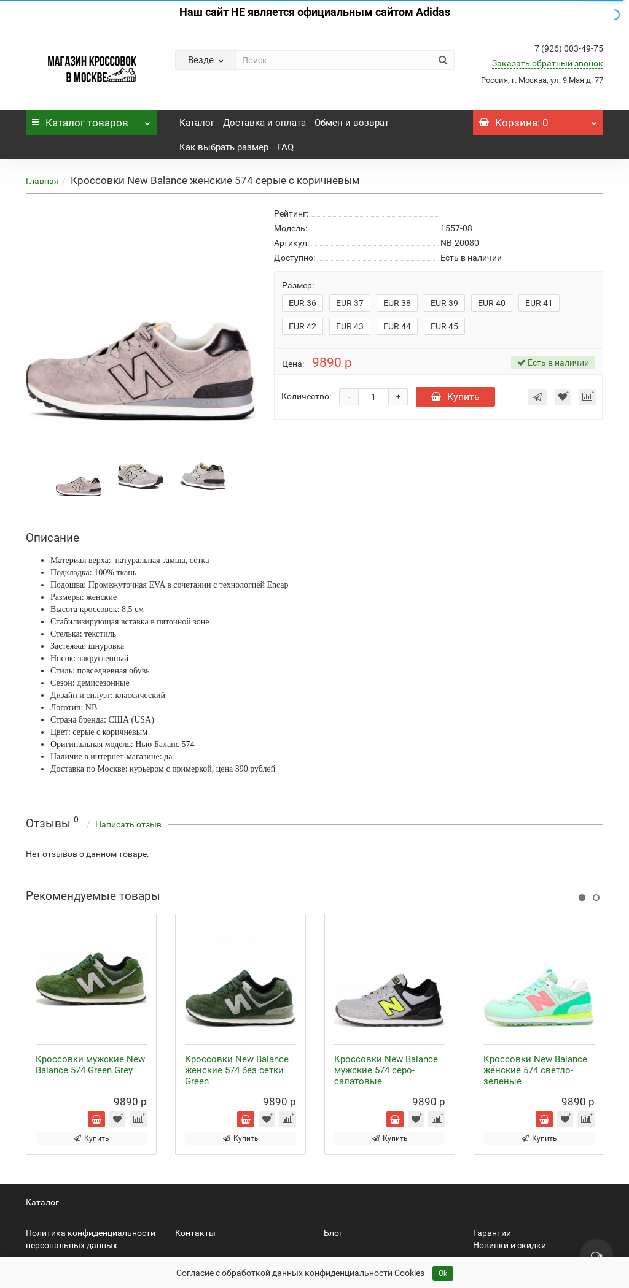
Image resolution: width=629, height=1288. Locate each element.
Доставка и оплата (264, 122)
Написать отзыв (128, 824)
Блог (333, 1233)
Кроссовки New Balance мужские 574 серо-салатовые (386, 1070)
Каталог (91, 119)
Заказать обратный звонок (547, 63)
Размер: (298, 285)
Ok (443, 1273)
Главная (42, 181)
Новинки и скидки (509, 1245)
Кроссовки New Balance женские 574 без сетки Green (237, 1070)
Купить (455, 396)
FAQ (285, 147)
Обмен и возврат (351, 122)
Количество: (306, 396)
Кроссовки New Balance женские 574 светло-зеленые (535, 1070)
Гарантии (492, 1233)
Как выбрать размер (223, 147)
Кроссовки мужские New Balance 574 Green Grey (90, 1065)
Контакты (195, 1233)
